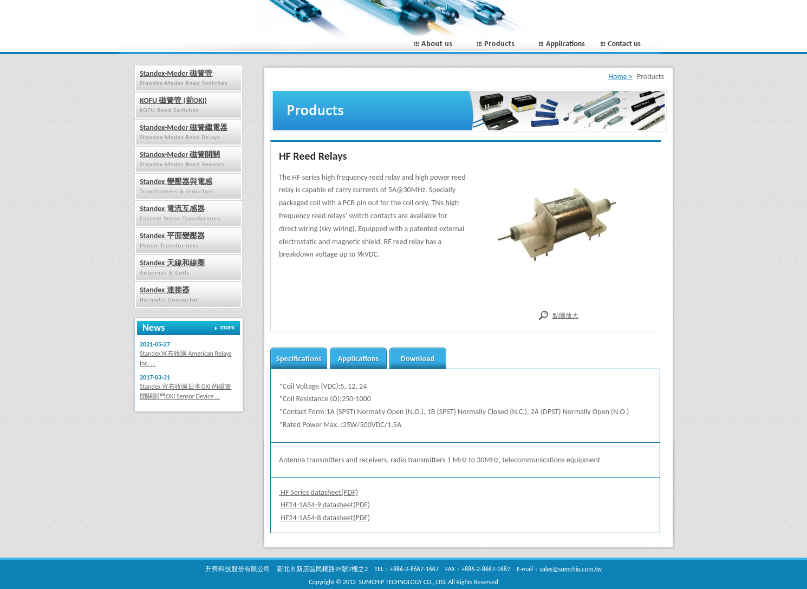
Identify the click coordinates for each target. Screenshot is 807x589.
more (227, 327)
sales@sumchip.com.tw (570, 569)
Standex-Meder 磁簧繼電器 (183, 127)
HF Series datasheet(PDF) (318, 492)
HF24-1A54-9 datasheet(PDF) (324, 504)
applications (358, 358)
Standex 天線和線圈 (172, 262)
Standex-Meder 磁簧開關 (180, 154)
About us (443, 44)
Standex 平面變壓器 (172, 235)
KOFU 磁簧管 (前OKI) (173, 100)
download (417, 358)
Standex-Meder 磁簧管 (176, 73)
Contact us (629, 44)
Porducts (505, 44)
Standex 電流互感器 (172, 208)
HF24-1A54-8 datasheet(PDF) (324, 517)
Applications (567, 44)
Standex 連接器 (165, 289)
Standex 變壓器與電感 (176, 181)
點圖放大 (565, 315)
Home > (620, 76)
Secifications (298, 358)
